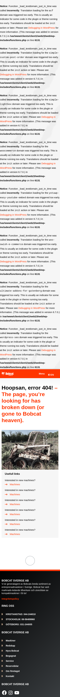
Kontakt (10, 673)
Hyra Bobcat (12, 647)
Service (10, 657)
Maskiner (11, 637)
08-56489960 (20, 616)
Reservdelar (12, 663)
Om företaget (13, 668)
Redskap (10, 642)
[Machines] (12, 481)
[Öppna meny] (39, 370)
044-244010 (21, 611)
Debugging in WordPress (41, 27)
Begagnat (11, 652)
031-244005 (19, 621)
